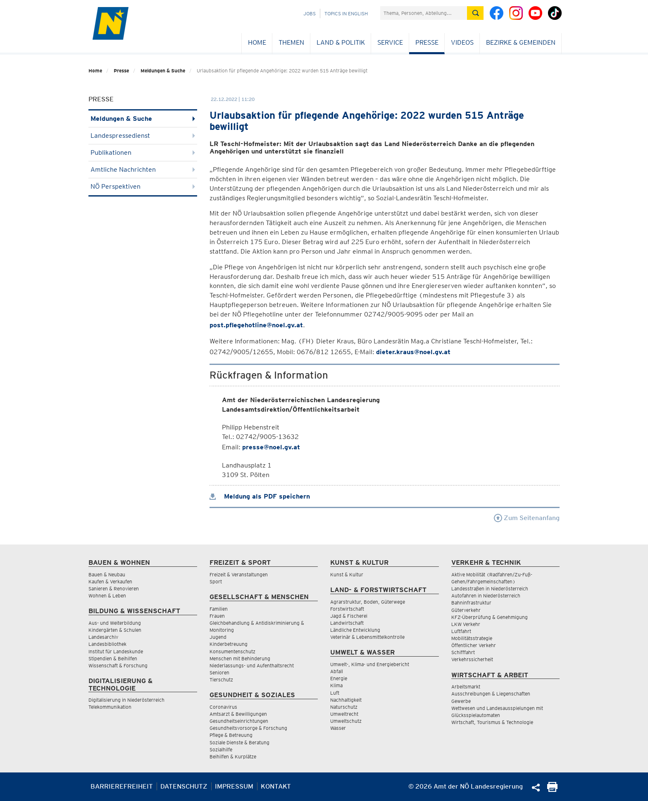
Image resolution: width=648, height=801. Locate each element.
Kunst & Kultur (346, 574)
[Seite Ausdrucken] (552, 790)
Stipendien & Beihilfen (112, 658)
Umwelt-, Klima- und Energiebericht (369, 664)
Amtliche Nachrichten (143, 169)
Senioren (219, 672)
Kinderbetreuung (229, 644)
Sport (216, 581)
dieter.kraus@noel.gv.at (413, 352)
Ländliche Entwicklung (355, 630)
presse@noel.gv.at (271, 447)
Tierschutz (221, 679)
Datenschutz (183, 786)
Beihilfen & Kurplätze (233, 756)
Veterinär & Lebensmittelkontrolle (367, 637)
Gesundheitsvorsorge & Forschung (248, 728)
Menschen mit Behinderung (240, 658)
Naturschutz (343, 707)
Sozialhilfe (221, 749)
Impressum (234, 786)
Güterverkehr (466, 610)
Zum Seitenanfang (527, 518)
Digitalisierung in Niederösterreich (126, 700)
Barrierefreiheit (122, 786)
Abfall (336, 671)
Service (390, 42)
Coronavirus (223, 707)
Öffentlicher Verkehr (473, 645)
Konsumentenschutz (232, 651)
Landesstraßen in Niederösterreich (489, 588)
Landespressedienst (143, 135)
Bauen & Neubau (106, 574)
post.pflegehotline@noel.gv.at (256, 325)
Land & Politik (341, 42)
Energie (338, 678)
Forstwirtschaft (347, 609)
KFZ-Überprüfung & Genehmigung (489, 617)
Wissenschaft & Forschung (118, 665)
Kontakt (276, 786)
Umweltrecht (344, 714)
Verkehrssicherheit (472, 659)
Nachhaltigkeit (346, 700)
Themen (291, 42)
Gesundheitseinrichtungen (239, 721)
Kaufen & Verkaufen (110, 581)
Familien (219, 609)
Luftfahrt (461, 631)
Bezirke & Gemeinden (520, 42)
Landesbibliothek (107, 644)
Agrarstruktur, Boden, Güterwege (367, 602)
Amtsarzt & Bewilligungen (238, 714)
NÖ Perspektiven (143, 186)
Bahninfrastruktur (471, 603)
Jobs (309, 13)
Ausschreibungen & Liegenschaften (490, 694)
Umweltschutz (346, 721)
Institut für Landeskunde (115, 651)
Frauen (217, 616)
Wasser (338, 728)
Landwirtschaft (347, 623)
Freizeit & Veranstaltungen (239, 574)
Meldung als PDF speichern (260, 496)
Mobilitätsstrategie (471, 638)
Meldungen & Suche (163, 70)
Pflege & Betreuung (231, 735)
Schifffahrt (463, 652)
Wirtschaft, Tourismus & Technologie (492, 722)
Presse (426, 42)
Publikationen (143, 152)
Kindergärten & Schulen (114, 630)
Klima (336, 685)
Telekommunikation (109, 707)
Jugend (218, 637)
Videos (462, 42)
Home (257, 42)
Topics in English (346, 13)
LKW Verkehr (465, 624)
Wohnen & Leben (107, 595)
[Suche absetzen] (475, 13)
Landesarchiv (103, 637)
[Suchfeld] (423, 13)
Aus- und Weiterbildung (114, 623)
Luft (334, 693)
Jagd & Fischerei (348, 616)
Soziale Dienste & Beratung (239, 742)
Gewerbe (461, 701)
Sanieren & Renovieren (113, 588)
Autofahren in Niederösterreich (485, 595)
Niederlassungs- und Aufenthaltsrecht (252, 665)
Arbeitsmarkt (465, 686)
